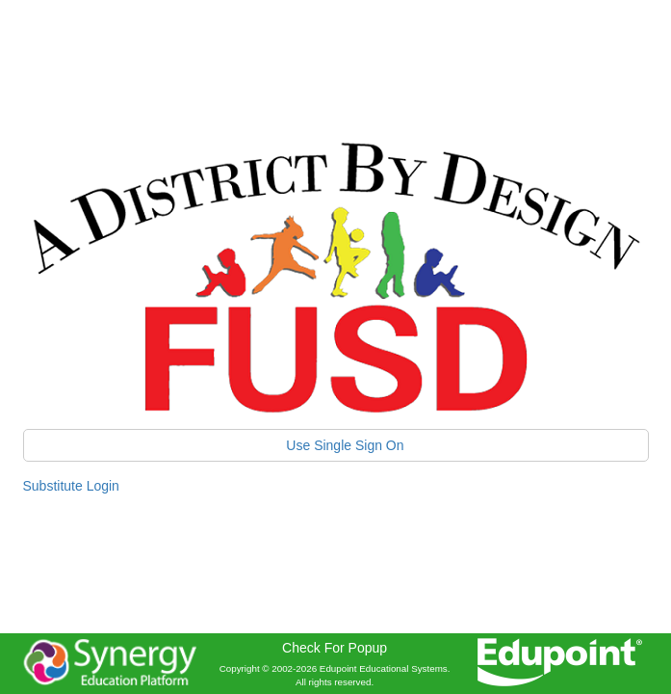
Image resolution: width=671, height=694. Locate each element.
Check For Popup (334, 647)
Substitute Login (71, 486)
